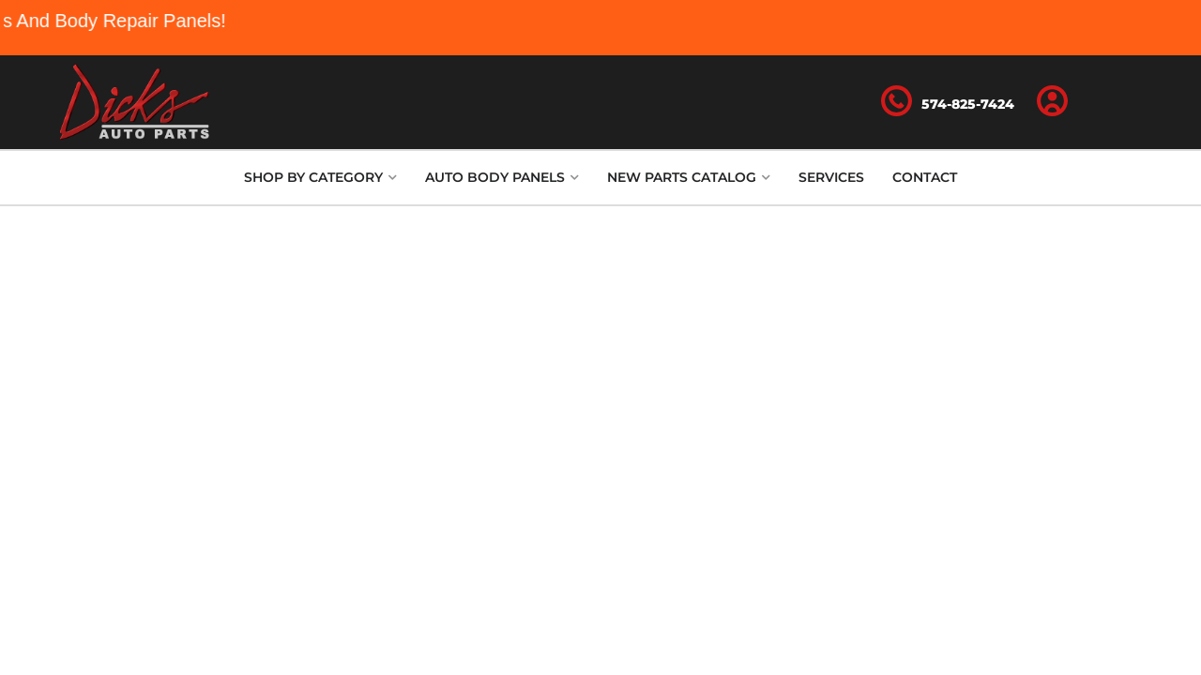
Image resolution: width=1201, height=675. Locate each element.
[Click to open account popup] (1052, 102)
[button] (320, 177)
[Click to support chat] (947, 102)
